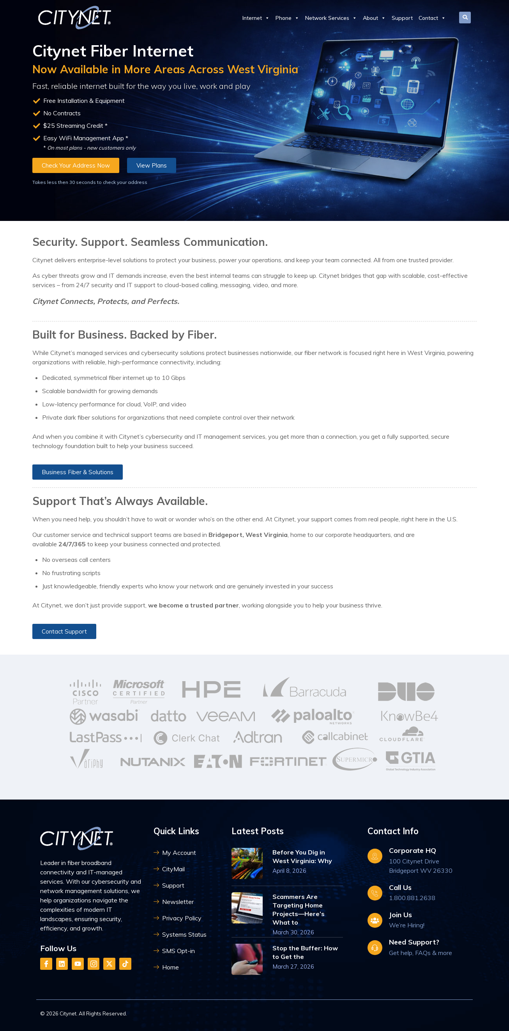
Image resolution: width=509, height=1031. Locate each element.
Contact (432, 18)
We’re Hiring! (406, 925)
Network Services (331, 18)
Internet (256, 18)
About (374, 18)
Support (402, 17)
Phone (287, 18)
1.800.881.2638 (412, 898)
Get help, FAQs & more (420, 953)
